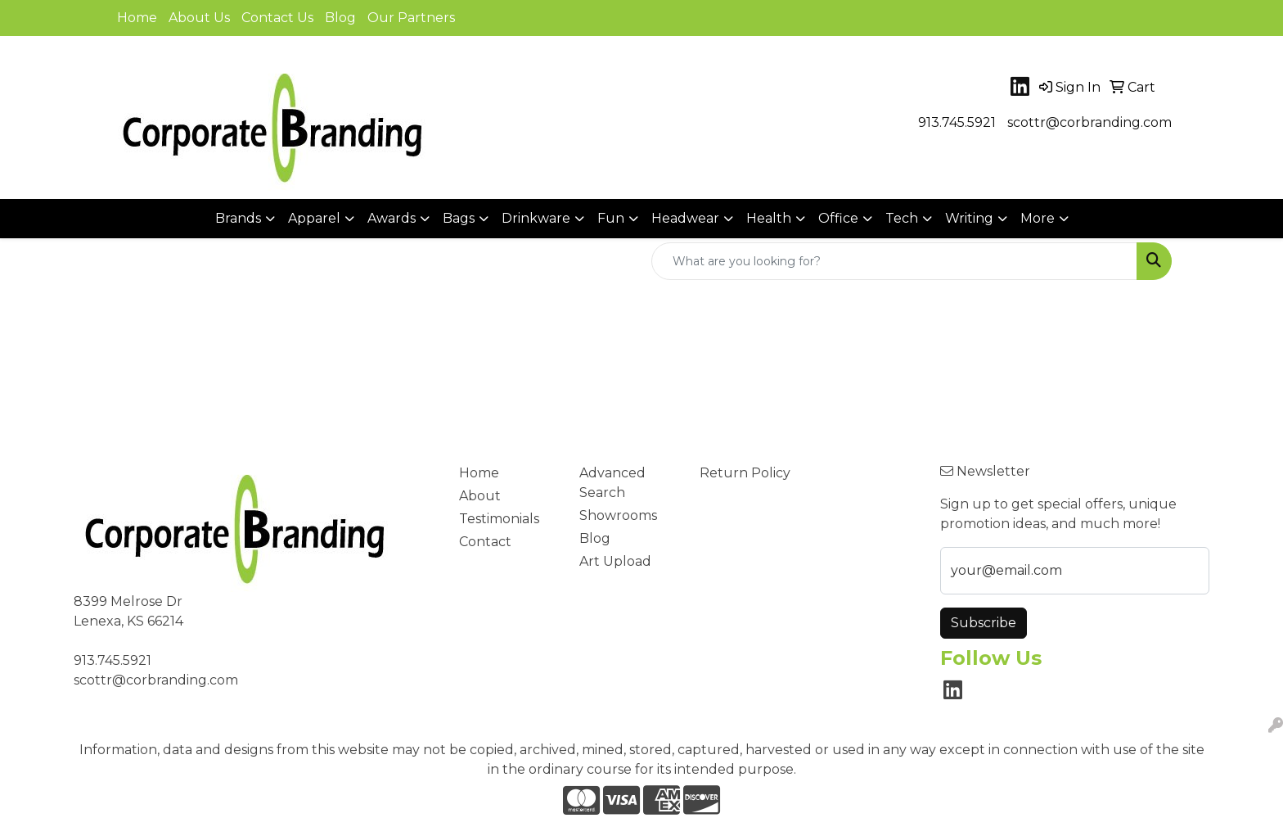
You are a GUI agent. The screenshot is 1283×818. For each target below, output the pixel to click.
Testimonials (499, 519)
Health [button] (768, 218)
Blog (340, 17)
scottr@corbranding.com (1089, 122)
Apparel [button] (314, 218)
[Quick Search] (894, 261)
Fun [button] (610, 218)
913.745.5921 (957, 122)
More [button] (1037, 218)
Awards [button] (391, 218)
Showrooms (618, 515)
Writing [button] (969, 218)
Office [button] (838, 218)
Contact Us (277, 17)
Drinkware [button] (536, 218)
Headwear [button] (685, 218)
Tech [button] (901, 218)
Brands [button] (238, 218)
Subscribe (983, 622)
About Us (199, 17)
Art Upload (615, 561)
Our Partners (411, 17)
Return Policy (745, 473)
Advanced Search (612, 482)
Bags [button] (459, 218)
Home (137, 17)
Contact (485, 541)
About (480, 496)
